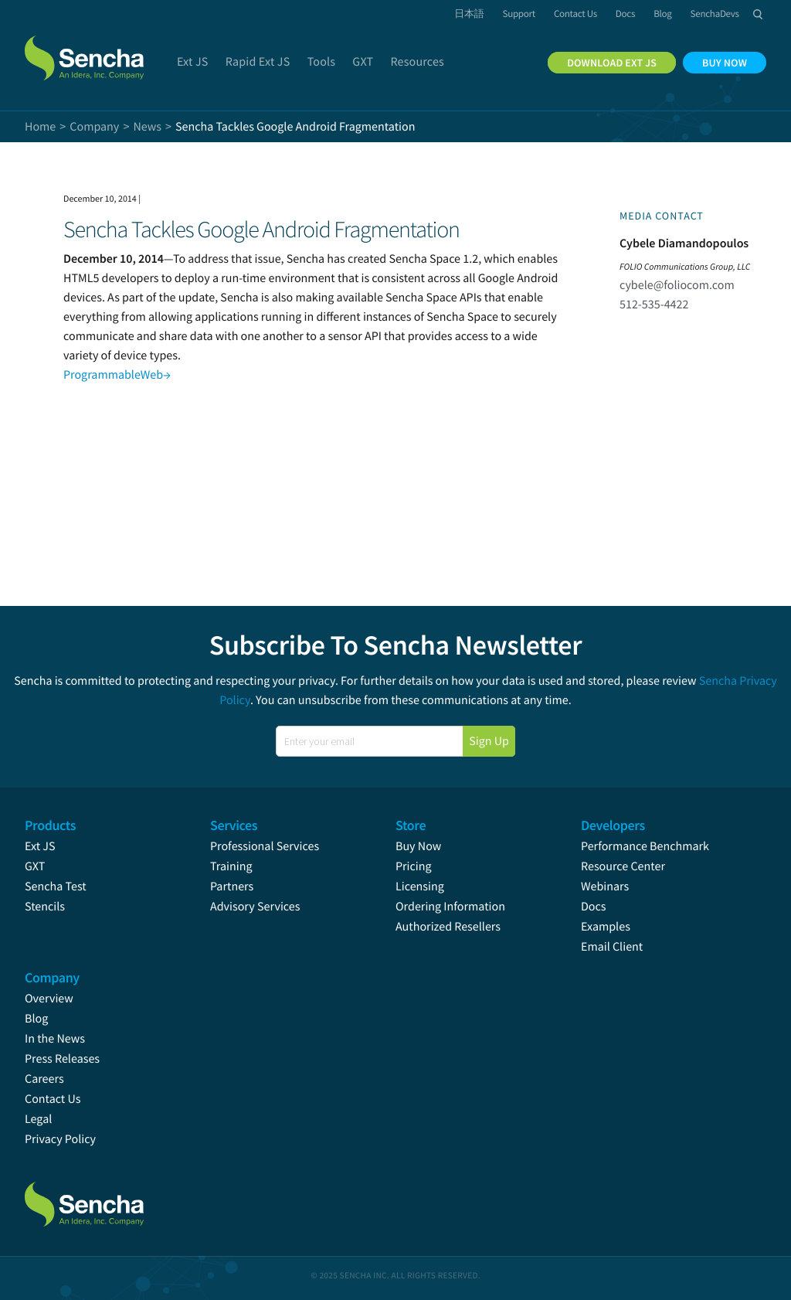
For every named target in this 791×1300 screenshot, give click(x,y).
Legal (38, 1119)
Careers (44, 1079)
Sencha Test (56, 886)
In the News (55, 1038)
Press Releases (62, 1059)
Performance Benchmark (645, 846)
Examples (605, 926)
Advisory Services (255, 906)
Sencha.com (86, 49)
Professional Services (264, 846)
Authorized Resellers (448, 926)
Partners (231, 886)
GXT (35, 866)
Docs (593, 906)
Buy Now (418, 846)
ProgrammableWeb (117, 375)
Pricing (414, 866)
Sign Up (489, 741)
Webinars (605, 886)
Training (231, 866)
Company (94, 126)
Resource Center (623, 866)
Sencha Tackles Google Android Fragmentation (261, 229)
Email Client (612, 947)
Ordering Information (450, 906)
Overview (49, 998)
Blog (36, 1018)
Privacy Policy (60, 1139)
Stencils (45, 906)
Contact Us (52, 1099)
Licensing (420, 886)
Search (757, 14)
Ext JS (40, 846)
